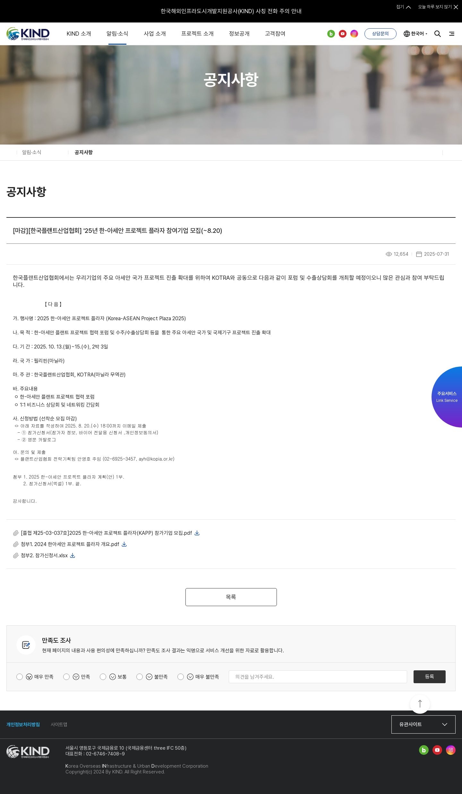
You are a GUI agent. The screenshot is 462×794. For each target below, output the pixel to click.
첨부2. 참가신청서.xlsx (44, 555)
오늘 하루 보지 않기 (435, 6)
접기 (400, 6)
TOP (420, 705)
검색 (437, 34)
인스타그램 (354, 34)
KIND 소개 (79, 33)
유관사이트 (410, 724)
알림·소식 (117, 33)
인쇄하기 (452, 152)
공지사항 (84, 152)
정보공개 (239, 33)
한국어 (417, 34)
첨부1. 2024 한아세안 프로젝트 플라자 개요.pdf (70, 544)
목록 (231, 597)
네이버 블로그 (331, 34)
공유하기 (433, 152)
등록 (429, 677)
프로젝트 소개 (197, 33)
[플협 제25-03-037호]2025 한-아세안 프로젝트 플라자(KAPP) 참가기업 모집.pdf (106, 533)
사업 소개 (155, 33)
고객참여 (275, 33)
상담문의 (380, 34)
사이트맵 (59, 725)
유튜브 (342, 34)
